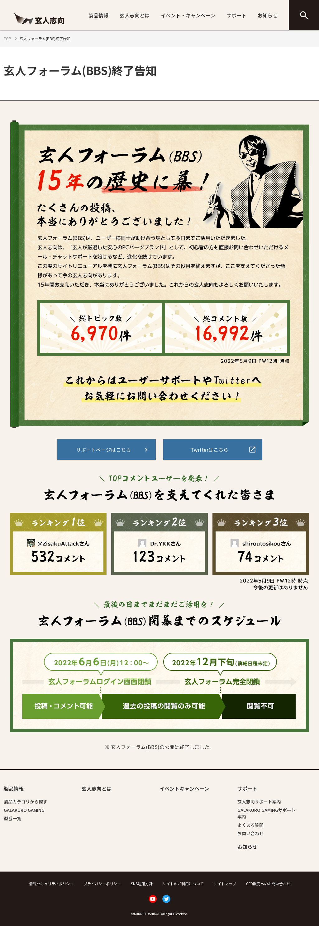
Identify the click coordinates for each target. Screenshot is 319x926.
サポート (236, 15)
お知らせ (268, 15)
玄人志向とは (135, 15)
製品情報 (98, 15)
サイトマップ (225, 883)
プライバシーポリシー (102, 883)
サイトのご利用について (183, 883)
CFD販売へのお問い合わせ (268, 883)
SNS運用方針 (142, 883)
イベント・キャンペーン (188, 15)
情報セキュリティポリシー (51, 883)
